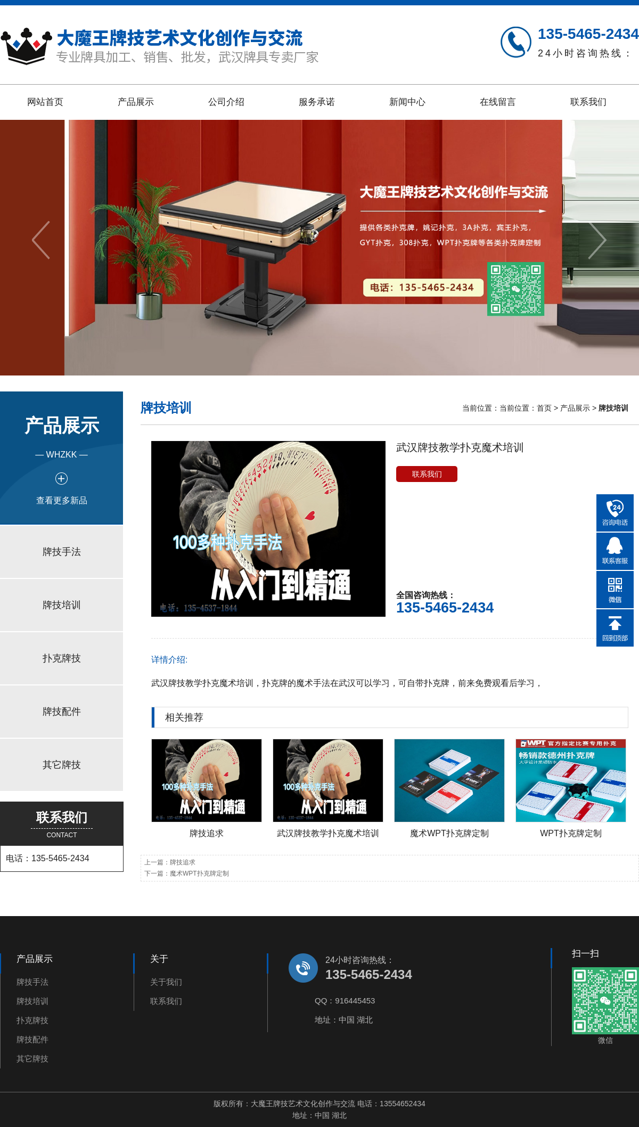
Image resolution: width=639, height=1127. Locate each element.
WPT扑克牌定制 (571, 833)
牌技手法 (62, 551)
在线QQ (615, 551)
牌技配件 (62, 711)
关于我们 (166, 981)
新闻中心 (407, 102)
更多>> (611, 717)
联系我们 (588, 102)
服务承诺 (317, 102)
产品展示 (136, 102)
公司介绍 (226, 102)
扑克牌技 (62, 658)
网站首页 (45, 102)
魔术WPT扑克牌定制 (449, 833)
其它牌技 (62, 765)
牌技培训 (62, 605)
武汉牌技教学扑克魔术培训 (328, 833)
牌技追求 (207, 833)
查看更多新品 (61, 500)
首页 (544, 408)
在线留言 (498, 102)
